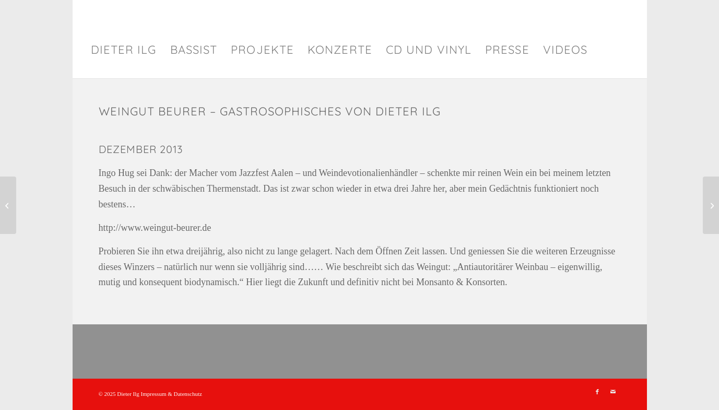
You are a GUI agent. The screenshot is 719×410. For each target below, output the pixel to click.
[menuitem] (123, 50)
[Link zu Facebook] (597, 392)
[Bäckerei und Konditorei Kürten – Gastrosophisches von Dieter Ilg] (711, 205)
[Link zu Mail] (613, 392)
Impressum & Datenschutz (171, 394)
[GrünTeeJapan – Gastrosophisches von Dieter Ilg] (8, 205)
